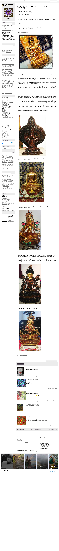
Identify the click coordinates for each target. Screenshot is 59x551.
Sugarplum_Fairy (4, 162)
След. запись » (41, 429)
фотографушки (4, 135)
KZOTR (3, 159)
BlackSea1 (3, 155)
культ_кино (11, 201)
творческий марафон (8, 86)
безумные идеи (4, 103)
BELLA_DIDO (4, 177)
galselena (6, 158)
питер (8, 80)
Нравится (50, 360)
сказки (3, 127)
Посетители (9, 220)
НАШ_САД (7, 201)
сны (2, 128)
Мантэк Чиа (4, 115)
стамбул (12, 84)
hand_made (12, 203)
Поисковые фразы (11, 221)
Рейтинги (21, 0)
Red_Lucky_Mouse (11, 161)
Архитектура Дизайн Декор (6, 102)
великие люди (4, 61)
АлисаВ (8, 163)
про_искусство (4, 197)
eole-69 (12, 157)
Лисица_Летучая (28, 11)
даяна (10, 67)
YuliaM (3, 163)
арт (8, 59)
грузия (13, 66)
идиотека (3, 109)
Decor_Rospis (8, 202)
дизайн (6, 69)
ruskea (6, 57)
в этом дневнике (5, 143)
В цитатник (55, 388)
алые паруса (12, 58)
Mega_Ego (9, 160)
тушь (7, 87)
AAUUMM (8, 174)
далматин (4, 67)
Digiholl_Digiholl (4, 157)
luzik (9, 183)
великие (11, 60)
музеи (3, 77)
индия (12, 70)
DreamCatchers (4, 203)
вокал (3, 63)
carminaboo (12, 155)
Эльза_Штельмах (5, 168)
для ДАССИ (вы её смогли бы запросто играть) (7, 51)
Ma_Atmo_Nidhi (4, 160)
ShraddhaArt (4, 97)
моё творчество (6, 76)
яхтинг (10, 93)
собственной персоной (6, 129)
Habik (9, 158)
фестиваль (12, 88)
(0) (6, 26)
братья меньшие (4, 104)
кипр (9, 73)
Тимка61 (11, 190)
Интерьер (3, 201)
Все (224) (13, 152)
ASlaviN (3, 175)
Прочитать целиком (21, 12)
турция (4, 87)
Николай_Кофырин (5, 188)
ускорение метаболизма (6, 88)
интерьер (4, 71)
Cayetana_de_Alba (5, 156)
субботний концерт (6, 85)
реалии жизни (4, 125)
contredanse (10, 156)
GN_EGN (3, 178)
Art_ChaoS (4, 202)
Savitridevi (3, 182)
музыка (6, 77)
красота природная (5, 112)
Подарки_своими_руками (6, 190)
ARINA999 (12, 174)
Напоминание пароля (20, 440)
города (9, 65)
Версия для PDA (52, 471)
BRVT (7, 155)
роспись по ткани (4, 82)
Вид (48, 1)
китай (11, 73)
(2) (12, 34)
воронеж (8, 63)
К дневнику (36, 429)
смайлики (26, 442)
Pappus (12, 181)
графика (7, 66)
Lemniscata (9, 159)
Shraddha (2, 5)
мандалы (9, 75)
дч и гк (9, 70)
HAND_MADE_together (5, 204)
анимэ (3, 59)
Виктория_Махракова (5, 185)
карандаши (4, 72)
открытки (10, 79)
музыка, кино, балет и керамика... (7, 117)
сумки (11, 85)
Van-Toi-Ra (7, 182)
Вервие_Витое (4, 164)
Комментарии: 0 (8, 52)
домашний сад (10, 69)
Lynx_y (12, 159)
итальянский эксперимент (6, 30)
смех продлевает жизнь (7, 83)
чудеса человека (5, 137)
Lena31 (13, 180)
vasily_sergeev (9, 184)
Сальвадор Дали (5, 126)
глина (6, 65)
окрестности (5, 79)
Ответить (48, 388)
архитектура (5, 60)
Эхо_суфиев (6, 205)
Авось (26, 0)
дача (7, 67)
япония (8, 93)
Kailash (10, 179)
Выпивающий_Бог (10, 164)
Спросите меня (4, 130)
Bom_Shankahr (9, 177)
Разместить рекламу (52, 472)
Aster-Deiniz (8, 176)
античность (6, 59)
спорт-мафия (4, 84)
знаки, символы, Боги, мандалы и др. (8, 107)
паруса (3, 80)
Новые (56, 429)
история (8, 71)
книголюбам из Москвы (6, 38)
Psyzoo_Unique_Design (10, 210)
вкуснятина (4, 105)
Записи (3, 4)
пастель (6, 80)
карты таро (9, 72)
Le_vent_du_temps (5, 180)
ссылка (37, 369)
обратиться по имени (34, 379)
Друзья (6, 4)
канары (11, 71)
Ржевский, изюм (4, 101)
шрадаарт (4, 93)
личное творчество (5, 114)
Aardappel (6, 175)
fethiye (3, 57)
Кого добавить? (10, 154)
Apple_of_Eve (4, 176)
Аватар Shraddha (8, 12)
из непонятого (4, 110)
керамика (4, 73)
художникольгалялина (7, 91)
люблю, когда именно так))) (7, 34)
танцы (3, 132)
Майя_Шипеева (4, 187)
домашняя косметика (5, 70)
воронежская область (6, 64)
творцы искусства (5, 133)
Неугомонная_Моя (5, 166)
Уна (14, 190)
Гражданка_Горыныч (5, 165)
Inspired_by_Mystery (5, 179)
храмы (6, 89)
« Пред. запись (31, 429)
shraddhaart (11, 57)
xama (12, 184)
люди (6, 75)
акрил (8, 58)
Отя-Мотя (10, 188)
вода (12, 61)
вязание (3, 65)
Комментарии (10, 4)
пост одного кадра (5, 99)
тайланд (13, 85)
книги (13, 73)
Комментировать (20, 429)
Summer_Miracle (10, 162)
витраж (9, 61)
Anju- (9, 175)
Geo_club (8, 203)
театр (13, 86)
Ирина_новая (11, 165)
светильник (12, 82)
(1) (12, 30)
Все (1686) (13, 173)
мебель (12, 75)
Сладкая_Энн (4, 167)
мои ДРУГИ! (4, 116)
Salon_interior (4, 210)
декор (12, 67)
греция (10, 66)
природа (9, 81)
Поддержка (46, 1)
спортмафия (9, 84)
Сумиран (3, 131)
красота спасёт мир (5, 113)
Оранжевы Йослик (11, 166)
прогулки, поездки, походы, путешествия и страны (6, 124)
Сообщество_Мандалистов (6, 199)
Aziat (14, 154)
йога (3, 111)
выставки (12, 64)
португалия (4, 81)
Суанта (8, 167)
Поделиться (54, 360)
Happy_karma (12, 158)
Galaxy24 (3, 158)
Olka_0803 (5, 161)
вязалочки (5, 198)
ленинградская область (6, 74)
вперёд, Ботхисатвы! (5, 106)
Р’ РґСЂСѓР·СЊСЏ (9, 18)
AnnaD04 (11, 175)
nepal (3, 161)
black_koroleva (4, 183)
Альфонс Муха (4, 100)
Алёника (5, 163)
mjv (2, 184)
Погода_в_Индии (5, 189)
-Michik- (3, 174)
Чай (2, 136)
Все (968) (13, 23)
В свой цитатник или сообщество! (29, 12)
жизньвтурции (4, 98)
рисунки (13, 81)
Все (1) (14, 45)
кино (7, 73)
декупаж (3, 69)
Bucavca (9, 155)
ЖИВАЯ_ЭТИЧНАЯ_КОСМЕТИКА (7, 200)
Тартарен (10, 167)
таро (3, 86)
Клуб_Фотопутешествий (6, 206)
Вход (16, 0)
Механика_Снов (10, 187)
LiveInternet (4, 1)
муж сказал (12, 76)
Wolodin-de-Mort (11, 182)
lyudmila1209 (12, 183)
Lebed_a (6, 159)
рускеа (8, 82)
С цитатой (52, 388)
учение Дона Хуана (5, 134)
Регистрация (12, 0)
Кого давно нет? (4, 154)
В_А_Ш (11, 163)
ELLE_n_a (9, 157)
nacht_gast (12, 160)
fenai (7, 183)
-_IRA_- (6, 174)
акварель (4, 58)
